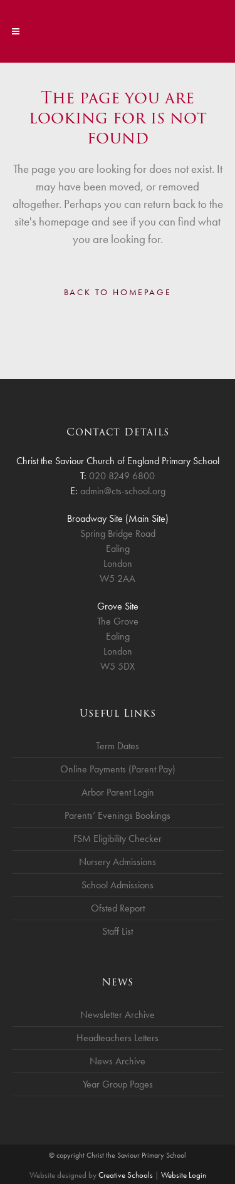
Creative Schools (125, 1175)
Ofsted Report (118, 908)
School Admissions (117, 884)
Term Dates (117, 745)
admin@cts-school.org (122, 490)
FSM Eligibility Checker (117, 838)
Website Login (183, 1175)
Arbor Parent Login (117, 792)
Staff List (117, 931)
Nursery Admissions (117, 861)
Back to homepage (118, 292)
